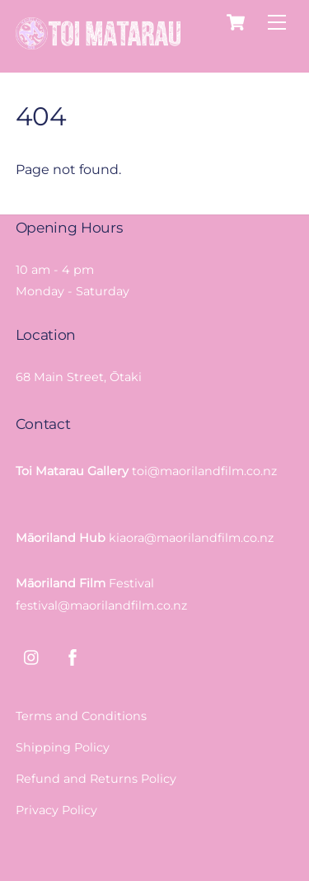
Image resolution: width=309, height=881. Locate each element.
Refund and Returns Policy (96, 778)
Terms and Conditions (81, 716)
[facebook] (72, 655)
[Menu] (276, 23)
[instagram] (32, 655)
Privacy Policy (56, 810)
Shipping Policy (63, 747)
